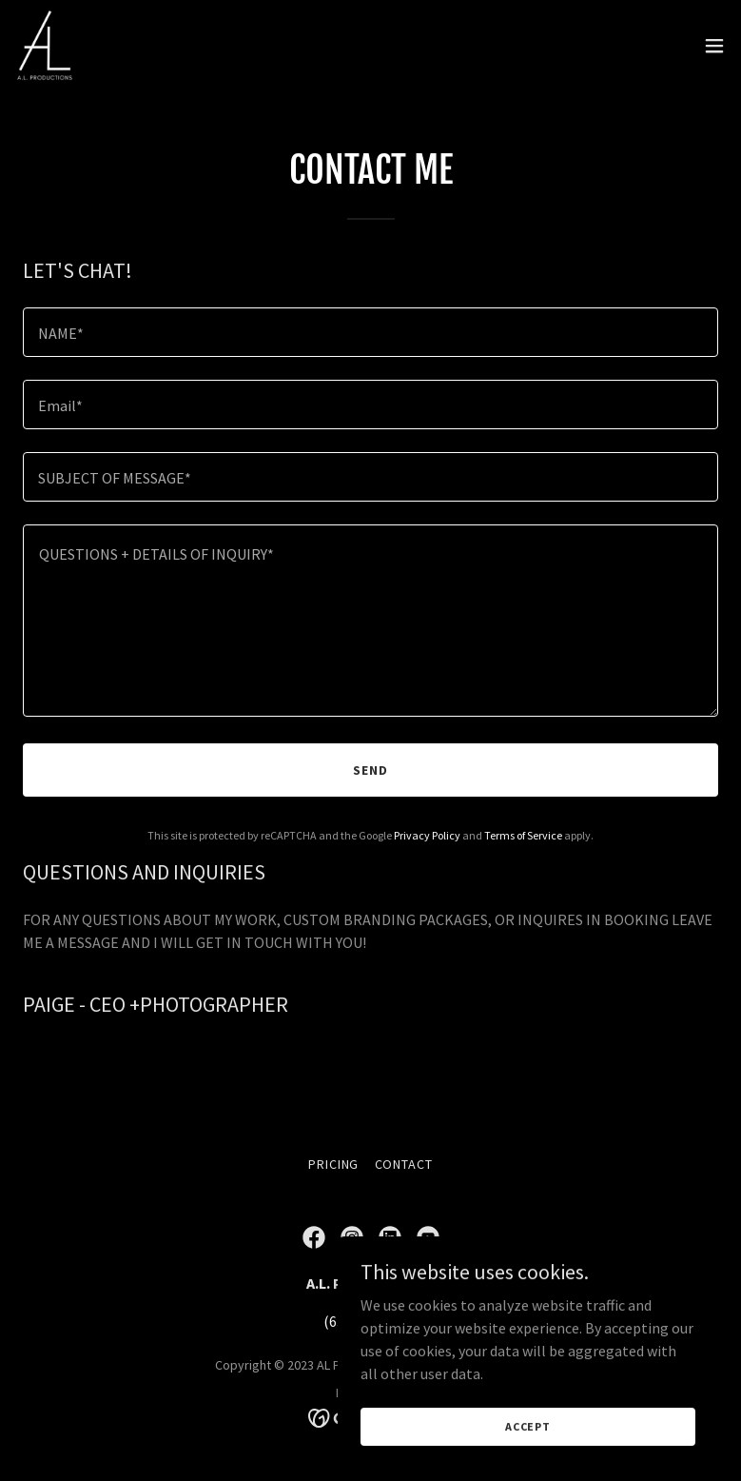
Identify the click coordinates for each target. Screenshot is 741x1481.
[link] (44, 46)
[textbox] (370, 332)
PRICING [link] (334, 1164)
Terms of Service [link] (523, 835)
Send (370, 770)
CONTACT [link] (404, 1164)
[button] (714, 46)
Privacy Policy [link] (427, 835)
